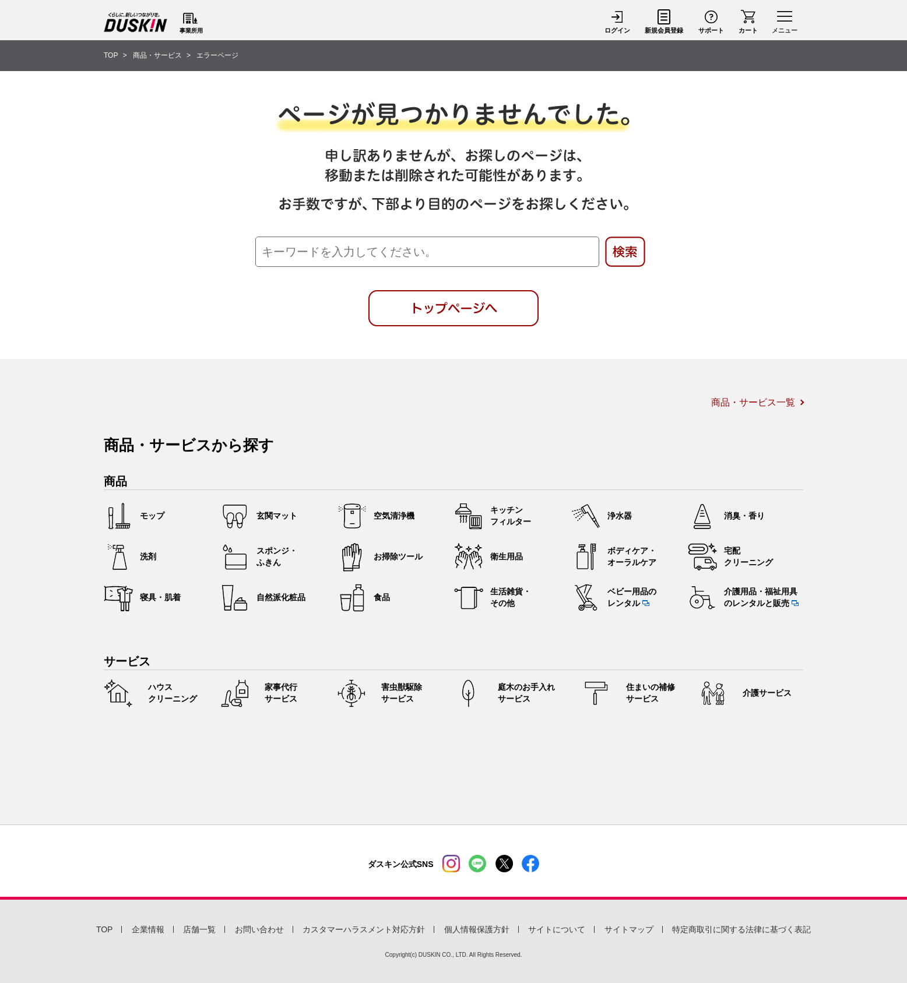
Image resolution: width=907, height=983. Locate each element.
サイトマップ (628, 929)
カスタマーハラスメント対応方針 (364, 929)
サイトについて (556, 929)
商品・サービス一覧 (753, 402)
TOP (104, 929)
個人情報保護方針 (476, 929)
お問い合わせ (259, 929)
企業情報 (148, 929)
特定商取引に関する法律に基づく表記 (741, 929)
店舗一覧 (199, 929)
